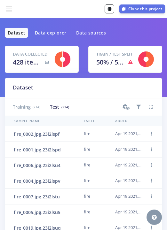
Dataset (16, 33)
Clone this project (142, 9)
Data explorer (51, 33)
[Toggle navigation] (9, 9)
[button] (126, 107)
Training (26, 107)
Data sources (91, 33)
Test (59, 107)
